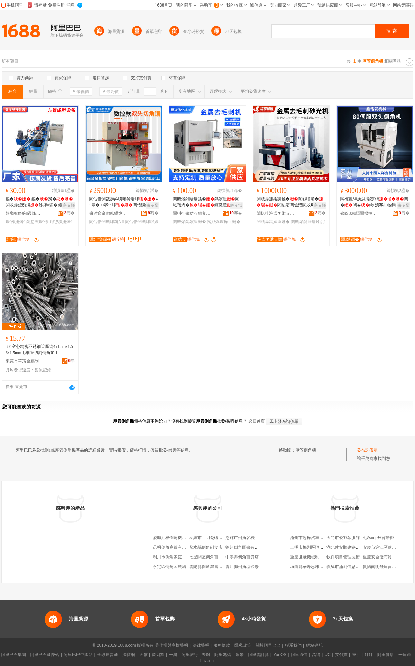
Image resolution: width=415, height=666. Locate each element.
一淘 (173, 654)
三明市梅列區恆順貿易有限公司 (319, 547)
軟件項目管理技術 (343, 557)
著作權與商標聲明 (171, 645)
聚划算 (158, 654)
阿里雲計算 (258, 654)
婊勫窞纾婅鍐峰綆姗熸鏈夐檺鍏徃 (25, 213)
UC (328, 654)
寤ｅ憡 (69, 205)
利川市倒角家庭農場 (171, 557)
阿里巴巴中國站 (78, 654)
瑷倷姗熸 (15, 221)
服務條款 (221, 645)
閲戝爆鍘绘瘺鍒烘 (308, 221)
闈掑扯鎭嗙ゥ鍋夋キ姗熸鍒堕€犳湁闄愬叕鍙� (192, 213)
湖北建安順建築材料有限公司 (353, 547)
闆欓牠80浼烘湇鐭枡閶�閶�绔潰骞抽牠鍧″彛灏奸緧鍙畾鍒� (374, 202)
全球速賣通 (107, 654)
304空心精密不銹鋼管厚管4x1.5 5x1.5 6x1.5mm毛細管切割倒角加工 (39, 349)
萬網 (316, 654)
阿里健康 (385, 654)
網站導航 (314, 645)
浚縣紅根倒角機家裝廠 (173, 537)
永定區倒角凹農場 (169, 566)
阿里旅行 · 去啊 (196, 654)
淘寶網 (128, 654)
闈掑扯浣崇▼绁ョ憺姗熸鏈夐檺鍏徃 (276, 213)
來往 (356, 654)
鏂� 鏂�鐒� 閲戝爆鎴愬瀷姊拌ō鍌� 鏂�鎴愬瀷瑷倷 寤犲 (39, 202)
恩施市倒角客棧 (240, 537)
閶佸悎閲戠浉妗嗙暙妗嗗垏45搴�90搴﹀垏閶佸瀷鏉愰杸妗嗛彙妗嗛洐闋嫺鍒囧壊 (123, 202)
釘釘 (369, 654)
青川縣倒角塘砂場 (242, 566)
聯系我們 (293, 645)
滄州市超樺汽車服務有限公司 (317, 537)
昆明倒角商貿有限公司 (173, 547)
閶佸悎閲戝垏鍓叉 (106, 221)
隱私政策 (242, 645)
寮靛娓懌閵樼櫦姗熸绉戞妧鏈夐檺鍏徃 (359, 213)
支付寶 (341, 654)
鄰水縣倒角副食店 (205, 547)
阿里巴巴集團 (13, 654)
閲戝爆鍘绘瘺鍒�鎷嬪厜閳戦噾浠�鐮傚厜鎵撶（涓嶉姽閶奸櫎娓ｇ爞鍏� (206, 202)
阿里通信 (299, 654)
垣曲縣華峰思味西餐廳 (311, 566)
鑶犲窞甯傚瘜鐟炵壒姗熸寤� (108, 213)
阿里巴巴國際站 (44, 654)
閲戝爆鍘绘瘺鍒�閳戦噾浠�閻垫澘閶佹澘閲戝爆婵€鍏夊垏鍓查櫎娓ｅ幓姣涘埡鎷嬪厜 (291, 202)
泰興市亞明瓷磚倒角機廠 (212, 537)
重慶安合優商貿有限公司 (385, 557)
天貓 (143, 654)
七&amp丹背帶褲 (378, 537)
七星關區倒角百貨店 (208, 557)
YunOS (279, 654)
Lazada (207, 660)
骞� (69, 213)
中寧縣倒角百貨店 (242, 557)
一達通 (404, 654)
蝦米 (240, 654)
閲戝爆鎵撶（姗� (223, 221)
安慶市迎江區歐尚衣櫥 (383, 547)
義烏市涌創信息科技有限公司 (353, 566)
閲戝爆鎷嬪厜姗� (189, 221)
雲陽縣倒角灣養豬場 (208, 566)
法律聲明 (201, 645)
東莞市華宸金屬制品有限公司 (25, 361)
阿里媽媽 (222, 654)
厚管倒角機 (305, 450)
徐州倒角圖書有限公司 (246, 547)
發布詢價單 (367, 450)
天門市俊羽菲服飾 (343, 537)
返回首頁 (256, 421)
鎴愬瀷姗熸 (61, 221)
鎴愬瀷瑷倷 (37, 221)
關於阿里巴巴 (268, 645)
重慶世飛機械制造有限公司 (315, 557)
